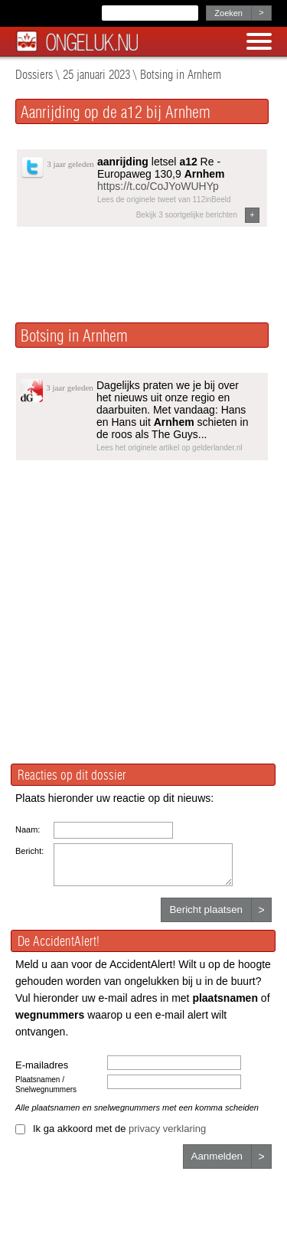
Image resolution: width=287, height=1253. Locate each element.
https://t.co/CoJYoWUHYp (158, 186)
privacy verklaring (167, 1128)
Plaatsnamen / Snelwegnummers (46, 1084)
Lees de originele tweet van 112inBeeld (164, 199)
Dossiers (34, 74)
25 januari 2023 (96, 74)
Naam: (27, 829)
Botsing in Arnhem (180, 74)
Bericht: (29, 851)
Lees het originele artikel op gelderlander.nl (169, 447)
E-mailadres (41, 1065)
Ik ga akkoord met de (119, 1128)
